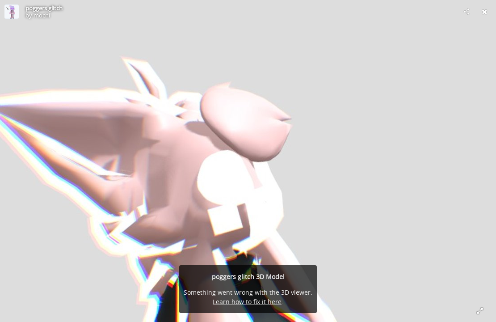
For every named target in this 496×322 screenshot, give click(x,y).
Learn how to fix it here (247, 301)
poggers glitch (44, 8)
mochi (42, 15)
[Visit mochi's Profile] (11, 11)
